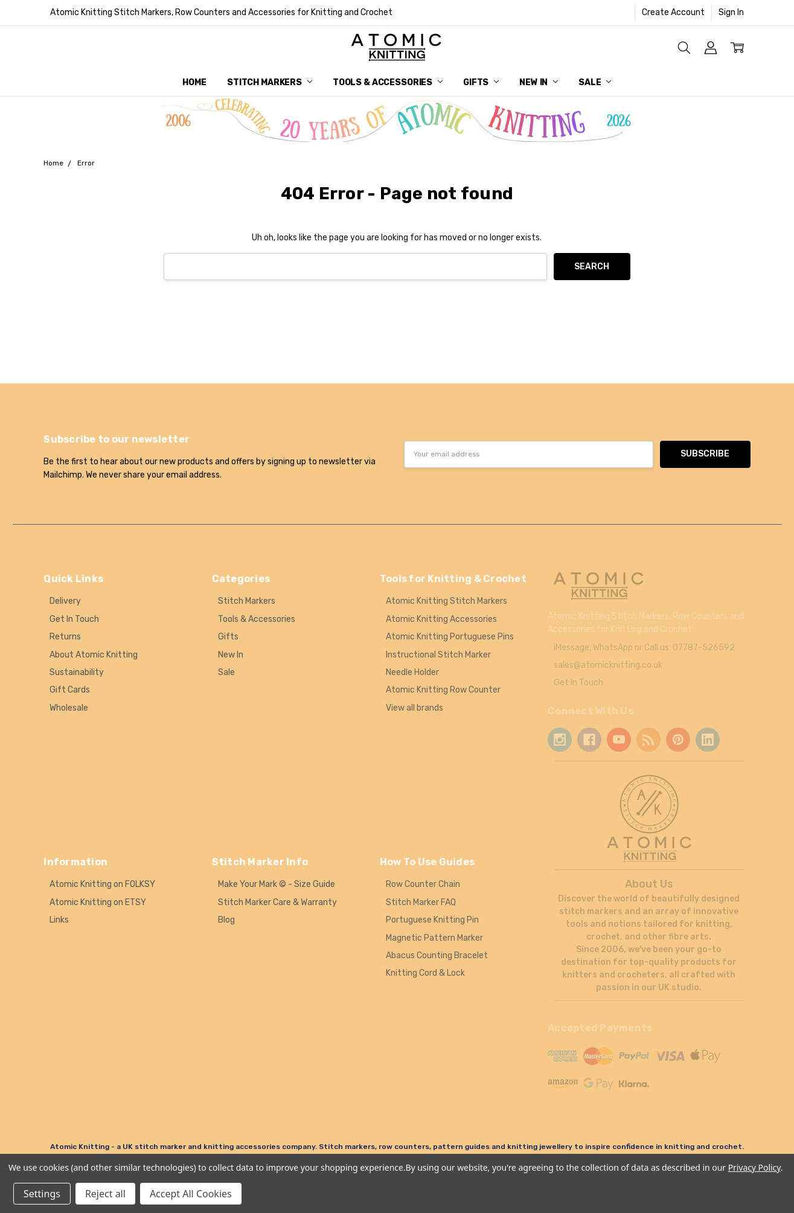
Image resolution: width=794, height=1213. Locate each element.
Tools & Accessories (388, 82)
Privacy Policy (754, 1167)
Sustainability (77, 672)
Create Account (673, 12)
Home (194, 82)
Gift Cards (70, 690)
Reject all (105, 1193)
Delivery (65, 601)
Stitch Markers (269, 82)
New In (538, 82)
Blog (226, 920)
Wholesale (69, 708)
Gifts (481, 82)
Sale (594, 82)
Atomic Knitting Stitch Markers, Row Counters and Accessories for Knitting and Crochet (221, 12)
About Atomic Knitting (94, 655)
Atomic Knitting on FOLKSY (102, 884)
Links (59, 920)
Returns (65, 637)
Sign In (731, 12)
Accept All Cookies (191, 1193)
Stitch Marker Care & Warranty (277, 902)
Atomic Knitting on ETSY (98, 902)
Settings (42, 1193)
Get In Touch (74, 619)
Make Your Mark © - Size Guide (276, 884)
